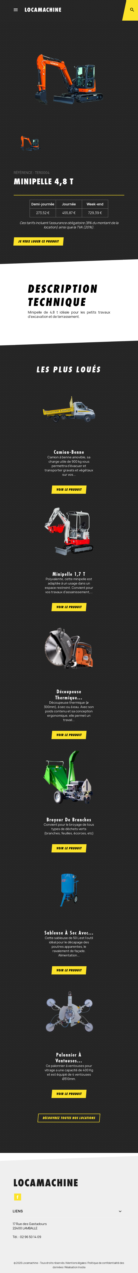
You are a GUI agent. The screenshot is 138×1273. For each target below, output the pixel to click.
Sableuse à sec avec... (69, 933)
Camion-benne (69, 452)
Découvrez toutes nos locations (69, 1118)
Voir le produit (69, 489)
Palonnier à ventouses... (69, 1058)
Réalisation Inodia (75, 1267)
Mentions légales (76, 1263)
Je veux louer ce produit (38, 241)
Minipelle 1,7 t (68, 574)
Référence (23, 173)
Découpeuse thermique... (68, 694)
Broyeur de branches (69, 820)
